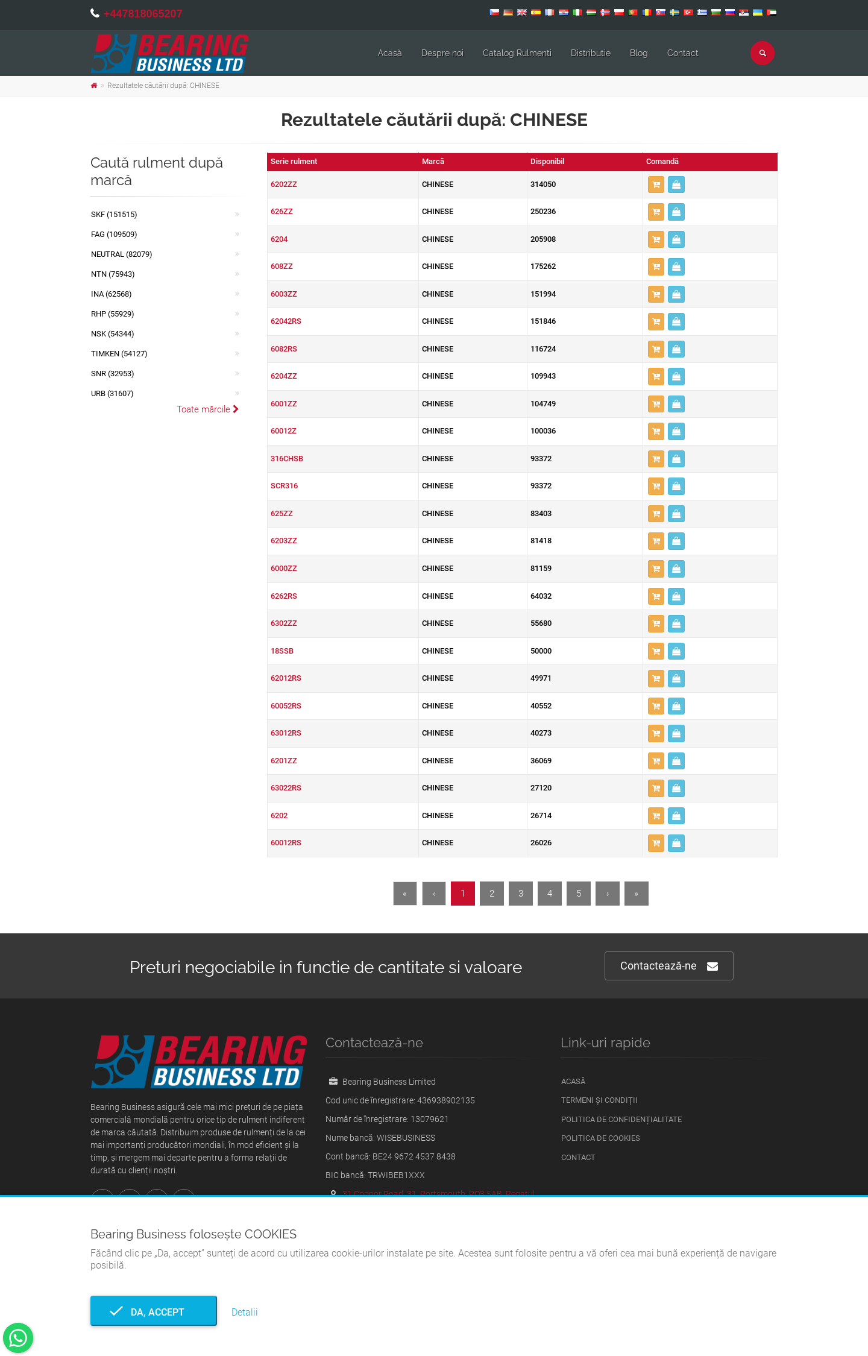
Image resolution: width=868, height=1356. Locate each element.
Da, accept (154, 1312)
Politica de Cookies (600, 1138)
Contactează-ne (669, 966)
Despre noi (442, 53)
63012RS (286, 732)
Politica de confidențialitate (621, 1119)
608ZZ (282, 266)
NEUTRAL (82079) (122, 254)
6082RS (284, 348)
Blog (639, 53)
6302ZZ (284, 623)
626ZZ (282, 211)
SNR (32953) (112, 373)
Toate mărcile (208, 409)
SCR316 (284, 485)
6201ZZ (284, 760)
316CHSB (287, 458)
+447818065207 (143, 14)
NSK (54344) (112, 333)
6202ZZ (284, 184)
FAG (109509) (114, 234)
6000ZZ (284, 568)
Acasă (390, 53)
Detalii (244, 1312)
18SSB (282, 650)
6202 (279, 815)
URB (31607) (112, 393)
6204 (279, 239)
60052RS (286, 705)
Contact (683, 53)
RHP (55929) (112, 313)
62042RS (286, 321)
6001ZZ (284, 403)
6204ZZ (284, 375)
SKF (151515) (114, 214)
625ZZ (282, 513)
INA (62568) (111, 293)
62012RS (286, 678)
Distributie (591, 53)
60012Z (284, 430)
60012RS (286, 842)
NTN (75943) (113, 274)
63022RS (286, 787)
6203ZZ (284, 540)
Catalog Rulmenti (517, 53)
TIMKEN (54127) (119, 353)
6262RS (284, 596)
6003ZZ (284, 293)
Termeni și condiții (599, 1100)
